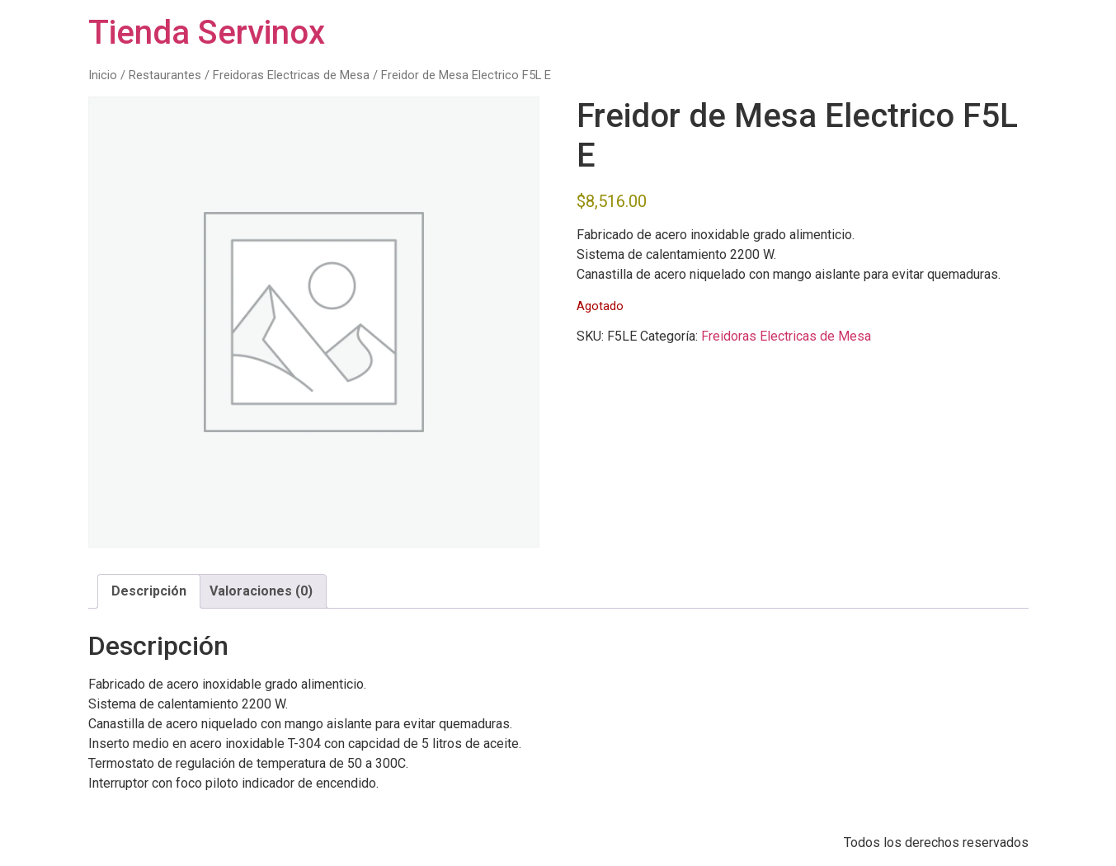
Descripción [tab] (148, 591)
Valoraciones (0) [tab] (261, 591)
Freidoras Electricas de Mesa (291, 75)
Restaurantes (165, 75)
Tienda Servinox (206, 32)
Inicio (102, 75)
